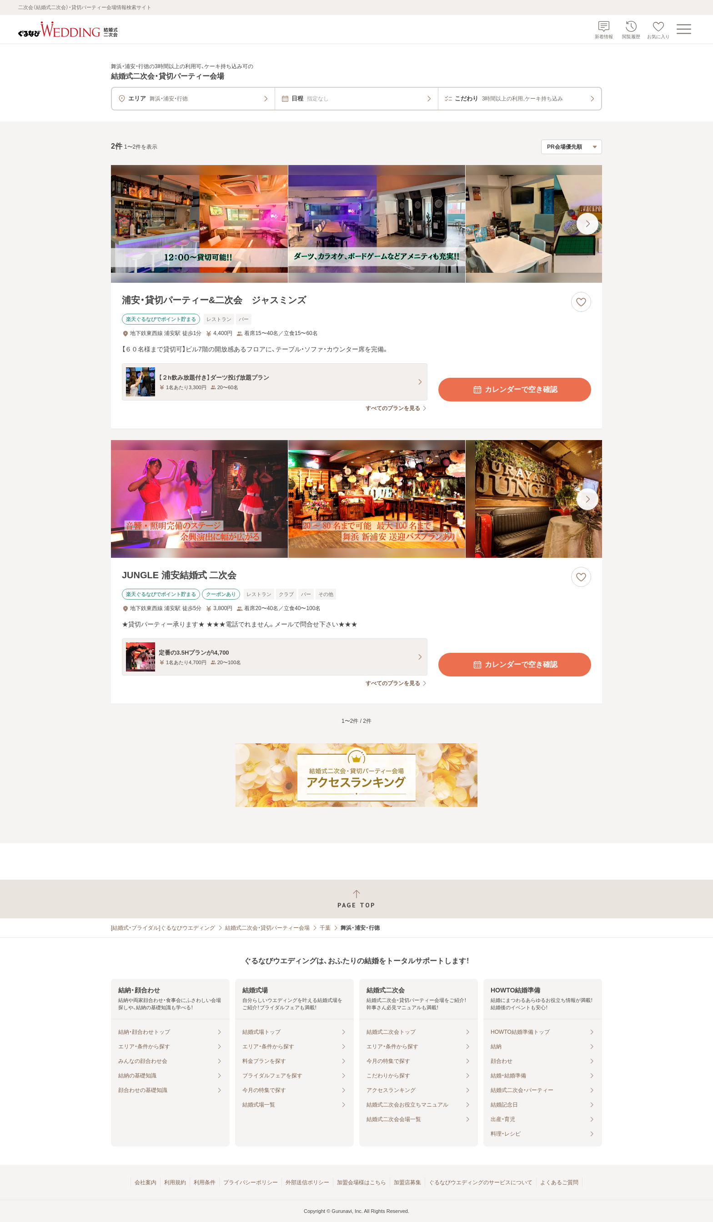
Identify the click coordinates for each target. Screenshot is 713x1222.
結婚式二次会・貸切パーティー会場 (267, 928)
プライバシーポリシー (250, 1182)
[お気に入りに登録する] (581, 302)
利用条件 (205, 1182)
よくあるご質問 (559, 1182)
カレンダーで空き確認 (514, 389)
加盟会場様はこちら (361, 1182)
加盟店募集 (407, 1182)
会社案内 (145, 1182)
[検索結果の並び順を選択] (571, 147)
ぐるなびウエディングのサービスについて (480, 1182)
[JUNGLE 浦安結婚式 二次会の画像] (356, 499)
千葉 (325, 928)
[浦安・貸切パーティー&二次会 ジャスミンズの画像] (356, 224)
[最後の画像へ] (587, 224)
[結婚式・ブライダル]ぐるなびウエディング (163, 928)
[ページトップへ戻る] (356, 899)
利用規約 (175, 1182)
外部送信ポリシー (307, 1182)
